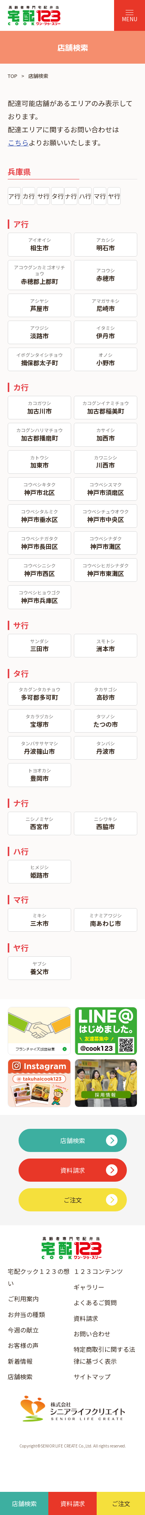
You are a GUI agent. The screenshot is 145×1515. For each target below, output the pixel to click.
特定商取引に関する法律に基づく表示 (104, 1354)
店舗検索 (20, 1376)
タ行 (57, 196)
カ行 (28, 196)
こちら (18, 142)
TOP (12, 75)
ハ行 (85, 196)
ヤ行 (114, 196)
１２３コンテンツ (98, 1271)
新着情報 (20, 1361)
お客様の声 (23, 1345)
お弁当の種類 (26, 1314)
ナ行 (71, 196)
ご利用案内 (23, 1298)
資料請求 (85, 1318)
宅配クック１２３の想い (39, 1277)
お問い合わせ (92, 1333)
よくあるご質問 (95, 1302)
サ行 (43, 196)
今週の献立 (23, 1329)
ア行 (14, 196)
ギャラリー (88, 1287)
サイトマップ (92, 1376)
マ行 (100, 196)
